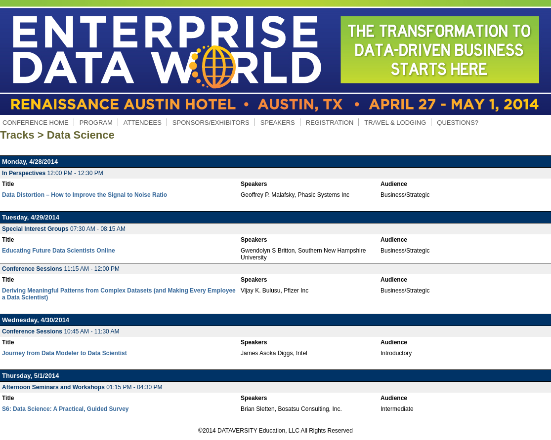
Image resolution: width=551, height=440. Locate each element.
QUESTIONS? (457, 122)
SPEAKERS (277, 122)
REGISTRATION (330, 122)
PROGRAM (96, 122)
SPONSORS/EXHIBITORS (211, 122)
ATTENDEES (142, 122)
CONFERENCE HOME (35, 122)
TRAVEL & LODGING (395, 122)
